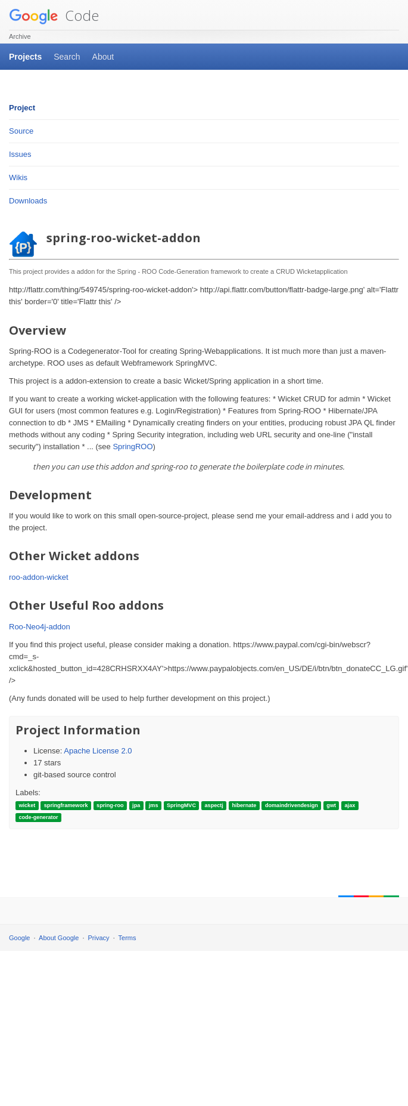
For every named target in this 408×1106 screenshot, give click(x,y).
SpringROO (132, 446)
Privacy (99, 937)
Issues (20, 154)
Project (22, 107)
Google (19, 937)
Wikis (18, 177)
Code (54, 15)
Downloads (28, 200)
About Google (59, 937)
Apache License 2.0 (98, 750)
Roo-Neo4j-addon (39, 626)
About (103, 56)
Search (67, 56)
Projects (25, 56)
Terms (127, 937)
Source (21, 130)
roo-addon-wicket (38, 577)
